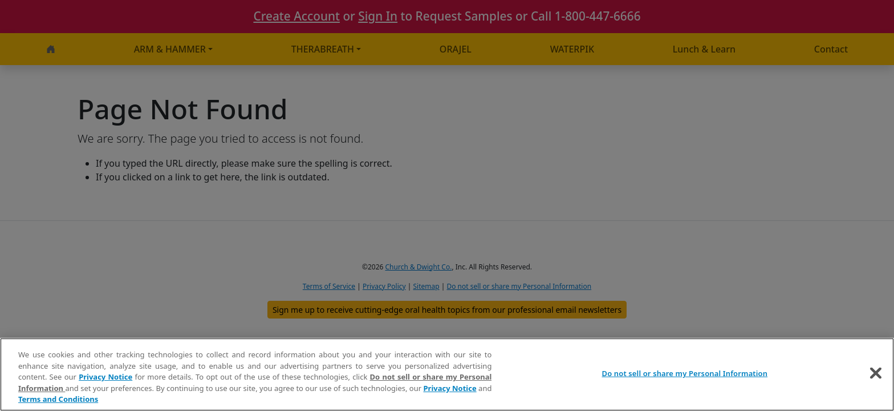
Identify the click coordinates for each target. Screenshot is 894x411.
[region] (447, 374)
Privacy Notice (105, 377)
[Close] (875, 373)
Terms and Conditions (58, 399)
